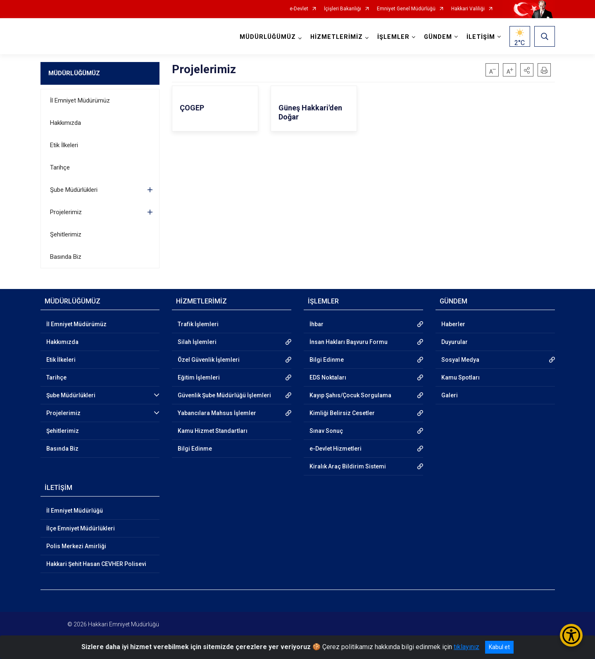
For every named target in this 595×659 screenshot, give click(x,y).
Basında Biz (65, 256)
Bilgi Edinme (195, 448)
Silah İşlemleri (197, 342)
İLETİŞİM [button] (480, 37)
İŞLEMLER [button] (393, 37)
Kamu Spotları (460, 377)
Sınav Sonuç (326, 430)
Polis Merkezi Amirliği (76, 546)
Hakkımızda (65, 123)
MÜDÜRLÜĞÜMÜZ (74, 73)
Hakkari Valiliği (468, 9)
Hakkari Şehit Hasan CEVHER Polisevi (96, 564)
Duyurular (454, 342)
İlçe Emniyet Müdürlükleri (80, 528)
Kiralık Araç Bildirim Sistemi (347, 466)
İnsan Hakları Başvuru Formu (348, 342)
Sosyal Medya (460, 359)
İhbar (316, 324)
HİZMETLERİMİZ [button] (336, 37)
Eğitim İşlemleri (199, 377)
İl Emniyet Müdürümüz (80, 100)
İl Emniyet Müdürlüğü (74, 510)
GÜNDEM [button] (438, 37)
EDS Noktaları (327, 377)
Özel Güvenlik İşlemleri (209, 359)
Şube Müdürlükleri (74, 189)
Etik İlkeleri (64, 145)
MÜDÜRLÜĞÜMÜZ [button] (268, 37)
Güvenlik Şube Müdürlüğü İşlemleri (224, 395)
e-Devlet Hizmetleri (335, 448)
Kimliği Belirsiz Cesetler (342, 413)
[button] (526, 69)
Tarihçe (60, 167)
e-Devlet (299, 9)
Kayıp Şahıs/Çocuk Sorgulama (350, 395)
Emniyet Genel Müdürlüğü (406, 9)
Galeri (449, 395)
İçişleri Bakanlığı (342, 9)
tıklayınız (466, 647)
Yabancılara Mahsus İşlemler (217, 413)
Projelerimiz (66, 212)
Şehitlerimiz (65, 234)
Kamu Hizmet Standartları (213, 430)
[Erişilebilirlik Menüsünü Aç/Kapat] (571, 635)
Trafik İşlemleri (198, 324)
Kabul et (499, 647)
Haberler (453, 324)
